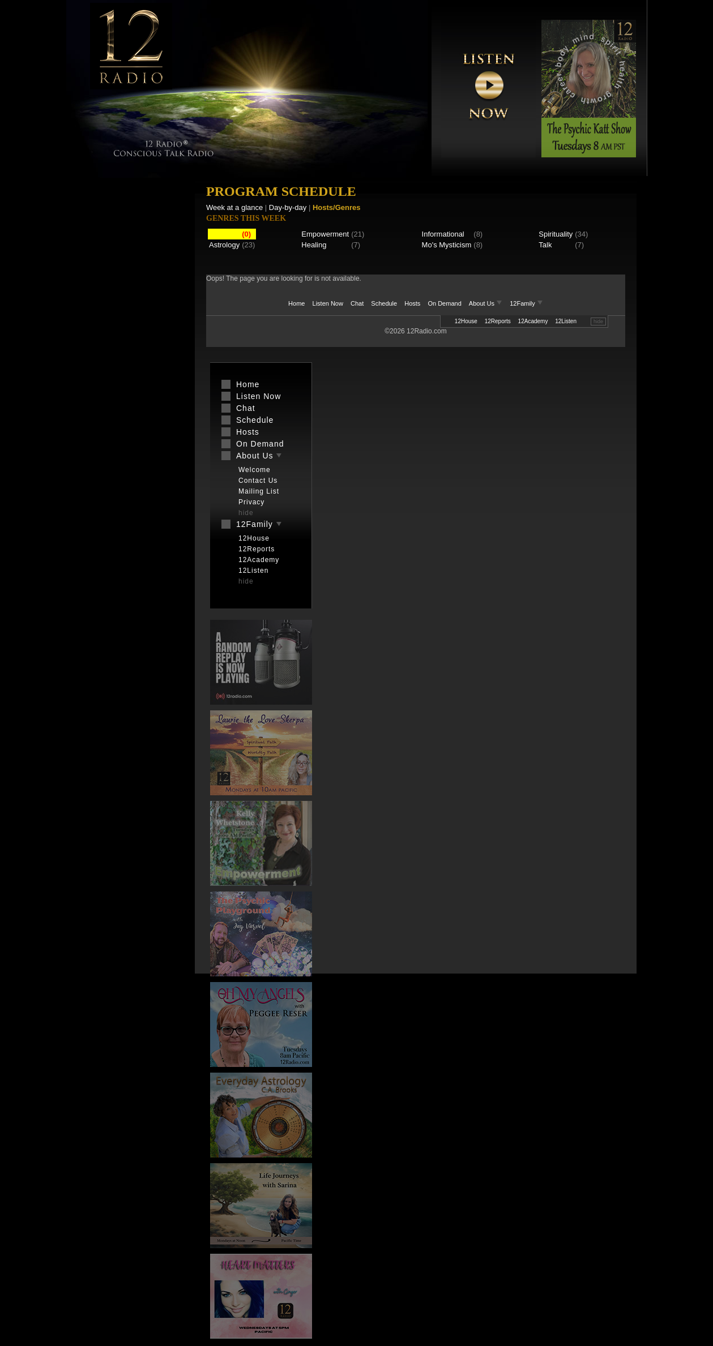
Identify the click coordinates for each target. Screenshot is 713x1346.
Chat (357, 303)
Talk (545, 245)
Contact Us (257, 481)
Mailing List (258, 491)
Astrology (224, 245)
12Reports (498, 321)
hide (598, 321)
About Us (486, 303)
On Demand (444, 303)
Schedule (384, 303)
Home (296, 303)
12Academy (533, 321)
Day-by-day (287, 207)
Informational (443, 234)
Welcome (254, 470)
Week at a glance (234, 207)
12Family (526, 303)
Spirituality (556, 234)
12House (466, 321)
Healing (313, 245)
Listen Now (328, 303)
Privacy (251, 502)
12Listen (566, 321)
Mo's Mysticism (447, 245)
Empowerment (325, 234)
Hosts (412, 303)
